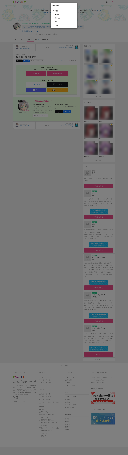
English (57, 14)
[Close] (75, 5)
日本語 (56, 11)
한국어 (56, 25)
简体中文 (57, 18)
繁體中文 (57, 21)
